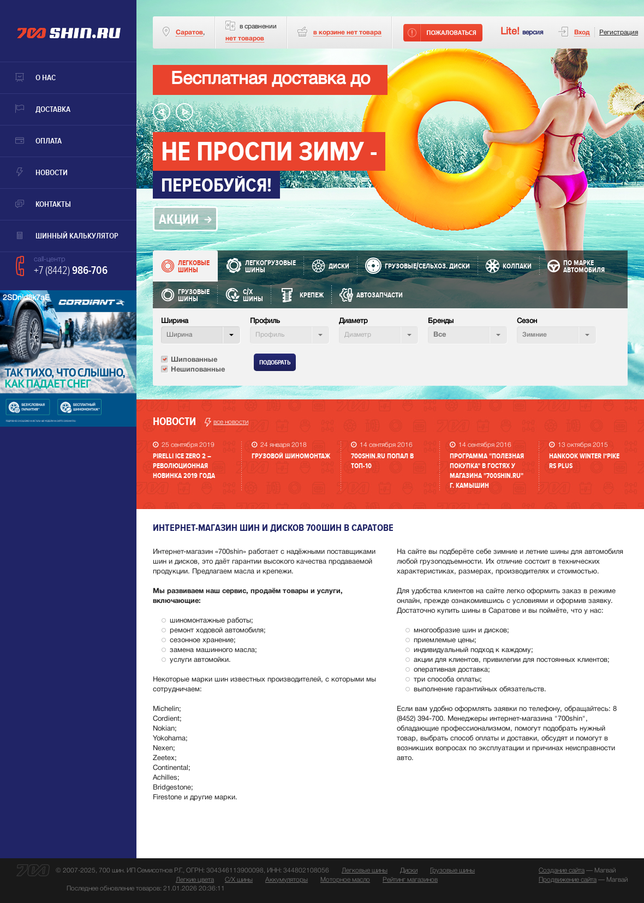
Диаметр (353, 321)
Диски (409, 871)
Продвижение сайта (568, 880)
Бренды (441, 321)
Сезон (527, 321)
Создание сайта (562, 871)
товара (347, 32)
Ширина (174, 321)
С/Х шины (239, 880)
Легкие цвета (195, 880)
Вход (582, 32)
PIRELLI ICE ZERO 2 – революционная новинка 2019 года (184, 466)
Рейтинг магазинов (410, 880)
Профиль (265, 321)
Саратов (189, 32)
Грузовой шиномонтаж (291, 456)
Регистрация (618, 32)
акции (179, 219)
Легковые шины (364, 871)
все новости (226, 422)
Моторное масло (345, 880)
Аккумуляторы (286, 880)
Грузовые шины (452, 871)
